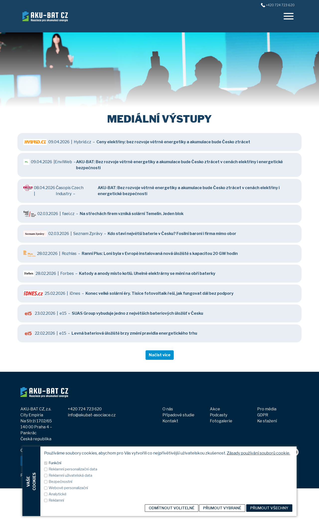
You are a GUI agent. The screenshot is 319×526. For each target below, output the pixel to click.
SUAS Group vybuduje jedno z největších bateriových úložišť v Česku (137, 313)
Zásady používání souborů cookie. (258, 517)
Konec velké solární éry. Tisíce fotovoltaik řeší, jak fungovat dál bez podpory (159, 293)
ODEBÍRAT (95, 460)
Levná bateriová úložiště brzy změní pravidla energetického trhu (134, 333)
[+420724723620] (263, 4)
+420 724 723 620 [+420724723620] (280, 5)
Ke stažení (267, 421)
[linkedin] (274, 464)
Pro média (266, 409)
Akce (215, 409)
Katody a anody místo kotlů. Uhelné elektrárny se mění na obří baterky (147, 273)
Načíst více (159, 355)
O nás (167, 409)
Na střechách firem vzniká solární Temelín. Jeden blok (131, 213)
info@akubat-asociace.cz (92, 415)
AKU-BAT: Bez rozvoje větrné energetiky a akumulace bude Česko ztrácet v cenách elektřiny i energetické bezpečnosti (179, 164)
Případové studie (178, 415)
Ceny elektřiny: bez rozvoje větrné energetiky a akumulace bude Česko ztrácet (173, 142)
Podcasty (218, 415)
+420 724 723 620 (85, 409)
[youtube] (284, 464)
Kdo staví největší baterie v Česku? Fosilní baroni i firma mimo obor (172, 233)
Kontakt (170, 421)
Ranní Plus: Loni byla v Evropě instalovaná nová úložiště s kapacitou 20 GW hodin (160, 253)
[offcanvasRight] (289, 16)
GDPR (262, 415)
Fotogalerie (221, 421)
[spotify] (294, 464)
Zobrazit (73, 475)
